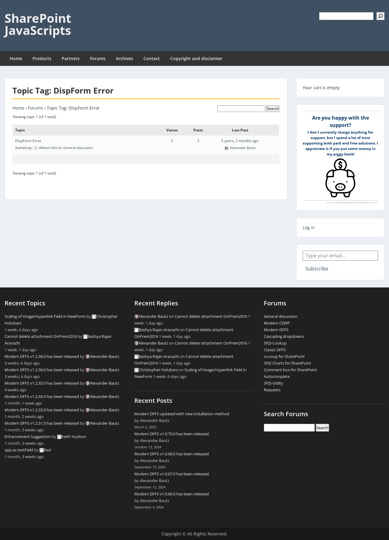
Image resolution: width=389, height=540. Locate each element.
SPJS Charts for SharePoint (287, 363)
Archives (124, 58)
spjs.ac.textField (19, 450)
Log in (309, 227)
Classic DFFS (275, 349)
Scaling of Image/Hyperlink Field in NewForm (45, 316)
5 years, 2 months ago (240, 140)
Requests (272, 389)
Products (42, 58)
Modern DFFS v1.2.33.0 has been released (42, 410)
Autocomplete (277, 376)
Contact (151, 58)
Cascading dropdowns (284, 336)
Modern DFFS (276, 329)
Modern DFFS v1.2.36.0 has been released (42, 356)
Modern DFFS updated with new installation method (181, 413)
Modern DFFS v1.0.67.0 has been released (171, 474)
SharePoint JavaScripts (38, 24)
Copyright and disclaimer (196, 58)
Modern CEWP (277, 323)
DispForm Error (28, 140)
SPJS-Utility (273, 383)
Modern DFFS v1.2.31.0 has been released (42, 423)
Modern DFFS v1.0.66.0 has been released (171, 494)
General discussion (78, 147)
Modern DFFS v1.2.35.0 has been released (42, 383)
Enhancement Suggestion (28, 436)
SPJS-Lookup (275, 343)
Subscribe (316, 268)
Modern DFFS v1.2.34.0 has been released (42, 396)
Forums (97, 58)
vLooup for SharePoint (284, 356)
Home (16, 58)
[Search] (380, 16)
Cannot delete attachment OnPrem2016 (41, 336)
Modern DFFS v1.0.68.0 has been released (171, 454)
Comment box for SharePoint (290, 369)
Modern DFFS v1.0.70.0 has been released (171, 433)
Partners (71, 58)
